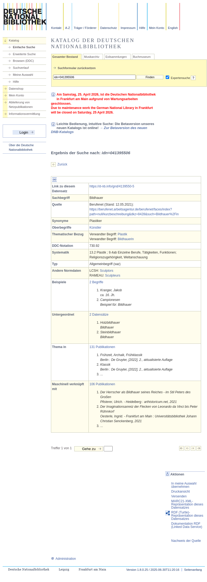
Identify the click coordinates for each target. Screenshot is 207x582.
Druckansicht (180, 491)
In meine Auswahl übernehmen (184, 485)
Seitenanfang (193, 569)
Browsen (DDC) (23, 60)
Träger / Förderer (85, 27)
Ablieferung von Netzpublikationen (21, 104)
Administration (63, 559)
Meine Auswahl (23, 74)
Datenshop (16, 88)
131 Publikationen (102, 347)
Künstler (95, 227)
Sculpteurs (112, 275)
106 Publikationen (102, 384)
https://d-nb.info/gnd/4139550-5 (112, 186)
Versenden (179, 496)
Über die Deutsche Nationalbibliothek (21, 147)
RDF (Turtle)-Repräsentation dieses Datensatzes (187, 516)
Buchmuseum (142, 56)
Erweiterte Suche (24, 54)
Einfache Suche (24, 47)
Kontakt (56, 27)
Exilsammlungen (116, 56)
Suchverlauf (21, 67)
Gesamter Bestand (65, 56)
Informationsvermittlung (24, 113)
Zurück (62, 164)
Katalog (14, 40)
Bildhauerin (126, 239)
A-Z (67, 27)
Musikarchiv (91, 56)
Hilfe (142, 27)
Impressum (128, 27)
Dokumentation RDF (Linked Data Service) (186, 525)
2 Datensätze (99, 314)
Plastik (122, 234)
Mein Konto (156, 27)
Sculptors (106, 271)
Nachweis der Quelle (186, 541)
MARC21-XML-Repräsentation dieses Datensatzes (187, 504)
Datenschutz (108, 27)
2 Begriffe (96, 282)
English (173, 27)
